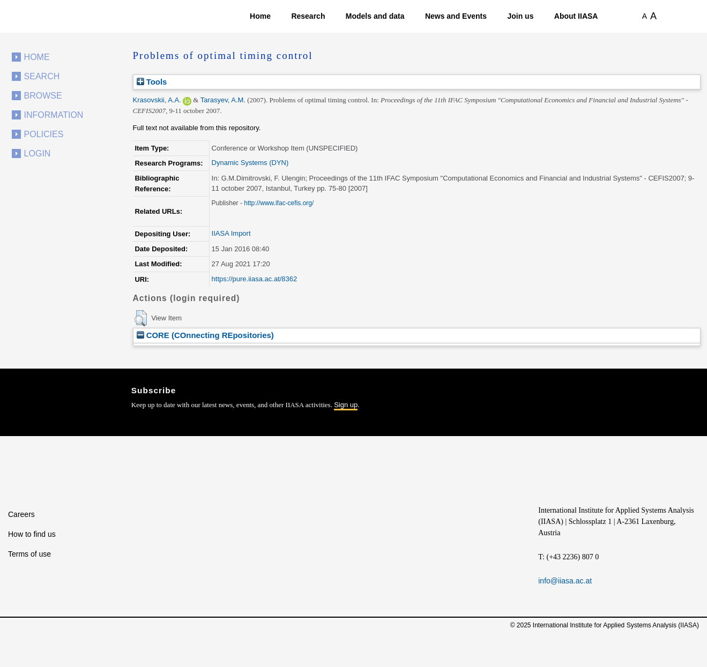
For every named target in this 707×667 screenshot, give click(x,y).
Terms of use (29, 554)
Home (260, 16)
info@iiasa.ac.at (565, 580)
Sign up (346, 405)
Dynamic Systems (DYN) (250, 163)
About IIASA (576, 16)
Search (42, 76)
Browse (43, 95)
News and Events (456, 16)
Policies (44, 134)
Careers (21, 514)
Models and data (375, 16)
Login (37, 153)
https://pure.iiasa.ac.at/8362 (254, 279)
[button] (141, 318)
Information (54, 114)
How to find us (32, 534)
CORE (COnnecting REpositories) (205, 335)
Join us (520, 16)
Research (308, 16)
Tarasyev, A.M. (222, 100)
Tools (152, 81)
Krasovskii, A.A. (157, 100)
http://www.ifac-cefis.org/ (279, 203)
